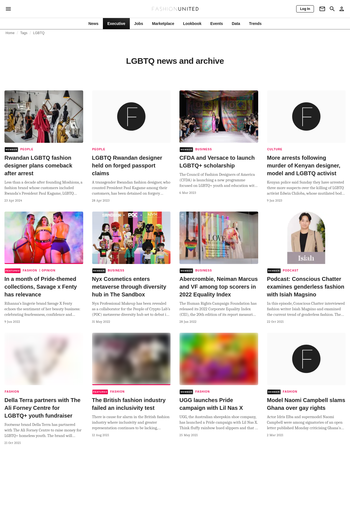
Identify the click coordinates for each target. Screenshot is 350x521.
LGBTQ (38, 33)
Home (10, 33)
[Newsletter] (322, 9)
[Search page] (332, 9)
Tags (23, 33)
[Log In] (305, 8)
